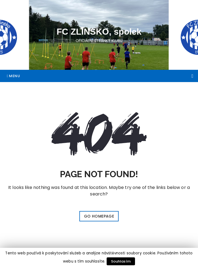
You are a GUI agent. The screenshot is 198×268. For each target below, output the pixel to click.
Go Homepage (99, 216)
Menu (13, 76)
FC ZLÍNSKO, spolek (98, 31)
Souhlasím (121, 261)
